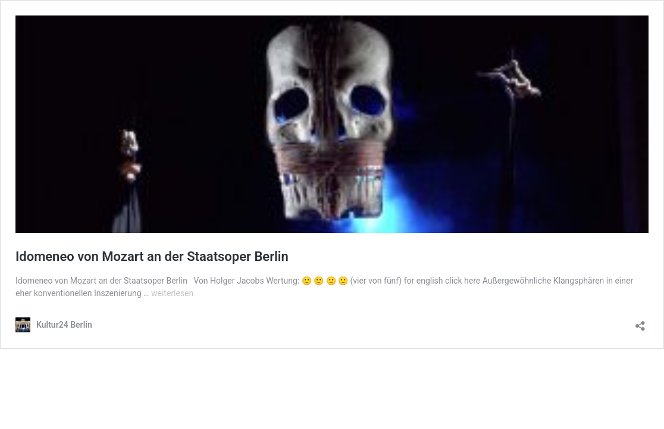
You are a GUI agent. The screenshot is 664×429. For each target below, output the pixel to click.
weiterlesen (172, 293)
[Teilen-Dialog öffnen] (640, 322)
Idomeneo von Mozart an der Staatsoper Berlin (152, 256)
